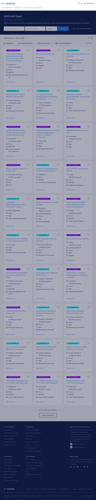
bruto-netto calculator (11, 480)
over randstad (37, 7)
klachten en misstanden (33, 474)
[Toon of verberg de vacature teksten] (90, 38)
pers (27, 471)
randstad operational (10, 433)
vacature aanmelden (32, 430)
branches (29, 439)
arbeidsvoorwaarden (10, 471)
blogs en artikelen (9, 474)
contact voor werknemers (34, 462)
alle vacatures (8, 430)
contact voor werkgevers (34, 465)
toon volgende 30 (48, 415)
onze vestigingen (31, 468)
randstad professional (11, 436)
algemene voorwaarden (33, 433)
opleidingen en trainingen (12, 465)
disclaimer (81, 489)
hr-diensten (29, 436)
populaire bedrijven (10, 442)
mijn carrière (27, 7)
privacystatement (64, 489)
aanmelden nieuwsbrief (33, 451)
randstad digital (9, 439)
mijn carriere (8, 456)
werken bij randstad (32, 489)
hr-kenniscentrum (31, 442)
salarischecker (8, 477)
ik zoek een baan (7, 7)
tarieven (28, 445)
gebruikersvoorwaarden (48, 489)
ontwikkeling (8, 459)
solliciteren (7, 468)
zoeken (63, 28)
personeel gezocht (32, 448)
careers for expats (9, 445)
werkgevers (18, 7)
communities (8, 462)
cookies (74, 489)
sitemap (89, 489)
